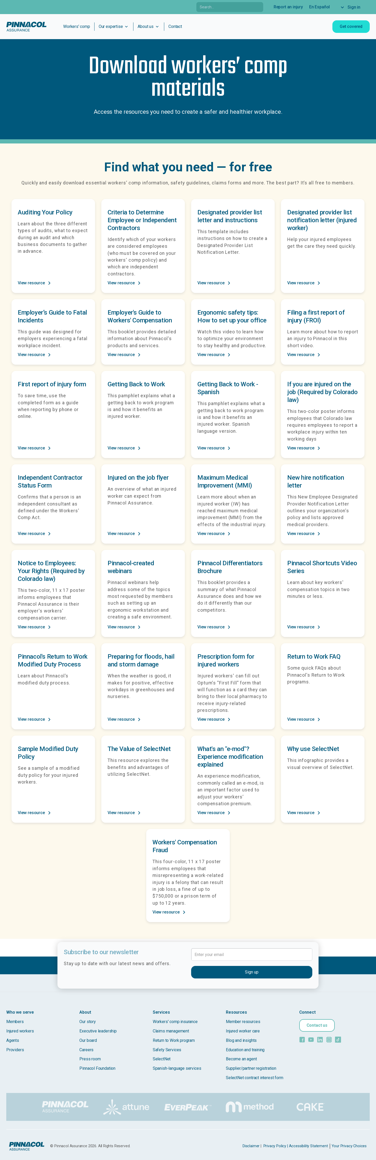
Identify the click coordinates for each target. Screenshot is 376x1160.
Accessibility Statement (308, 1146)
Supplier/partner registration (251, 1068)
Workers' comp (76, 26)
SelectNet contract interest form (254, 1077)
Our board (88, 1040)
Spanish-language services (177, 1068)
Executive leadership (97, 1031)
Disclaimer (251, 1146)
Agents (12, 1040)
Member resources (243, 1021)
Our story (87, 1021)
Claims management (171, 1031)
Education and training (245, 1049)
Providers (15, 1049)
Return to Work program (174, 1040)
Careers (86, 1049)
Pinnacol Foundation (97, 1068)
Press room (90, 1058)
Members (15, 1021)
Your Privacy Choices (349, 1146)
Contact (175, 26)
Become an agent (241, 1058)
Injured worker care (243, 1031)
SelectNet (162, 1058)
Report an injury (288, 6)
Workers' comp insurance (175, 1021)
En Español (319, 6)
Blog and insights (241, 1040)
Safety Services (167, 1049)
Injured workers (20, 1031)
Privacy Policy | (275, 1146)
